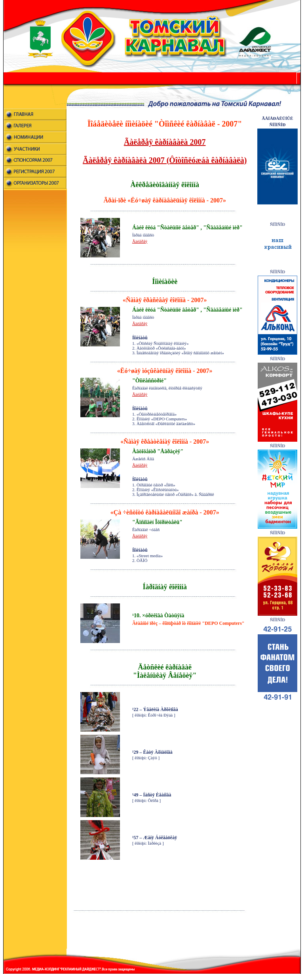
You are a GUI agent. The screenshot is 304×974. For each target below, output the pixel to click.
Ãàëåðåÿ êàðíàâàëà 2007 (165, 142)
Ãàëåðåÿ (139, 241)
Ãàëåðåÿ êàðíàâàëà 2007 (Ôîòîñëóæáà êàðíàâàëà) (165, 160)
